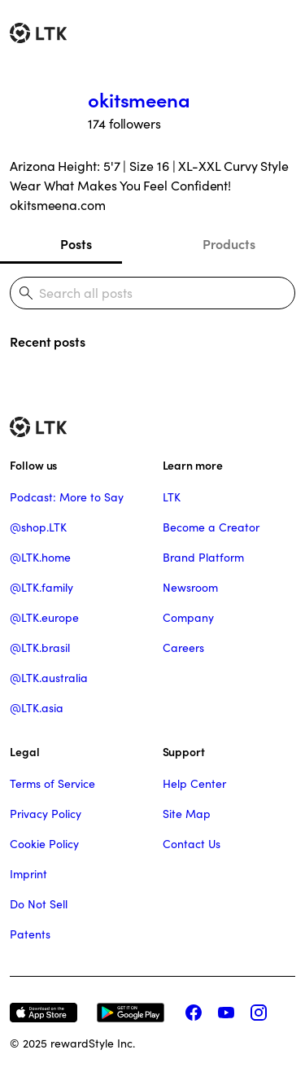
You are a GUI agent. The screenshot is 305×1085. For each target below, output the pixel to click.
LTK (172, 497)
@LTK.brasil (40, 648)
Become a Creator (211, 527)
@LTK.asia (36, 708)
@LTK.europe (44, 617)
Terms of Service (52, 784)
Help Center (194, 784)
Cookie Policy (44, 844)
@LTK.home (40, 557)
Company (188, 617)
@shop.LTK (38, 527)
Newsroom (190, 587)
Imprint (28, 874)
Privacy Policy (45, 814)
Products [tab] (229, 244)
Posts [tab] (76, 244)
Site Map (187, 814)
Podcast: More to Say (67, 497)
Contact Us (191, 844)
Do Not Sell (39, 904)
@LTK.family (41, 587)
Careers (183, 648)
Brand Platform (203, 557)
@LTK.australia (49, 678)
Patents (30, 934)
